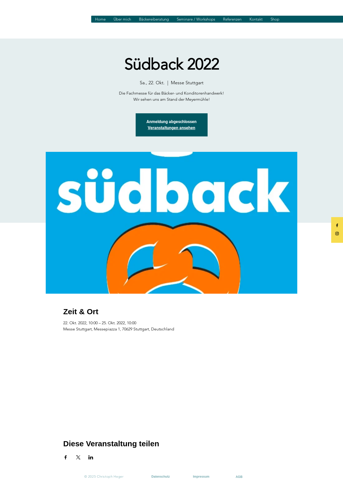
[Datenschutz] (160, 476)
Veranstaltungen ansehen (171, 127)
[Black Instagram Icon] (337, 233)
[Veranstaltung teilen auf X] (78, 457)
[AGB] (239, 477)
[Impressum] (201, 476)
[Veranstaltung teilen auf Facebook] (65, 457)
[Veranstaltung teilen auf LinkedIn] (90, 457)
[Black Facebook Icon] (337, 225)
